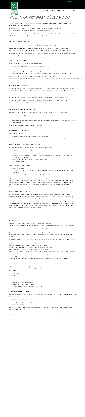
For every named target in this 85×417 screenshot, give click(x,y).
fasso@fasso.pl (70, 1)
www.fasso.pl (49, 184)
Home (59, 10)
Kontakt (72, 10)
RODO (65, 10)
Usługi (45, 10)
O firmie (52, 10)
